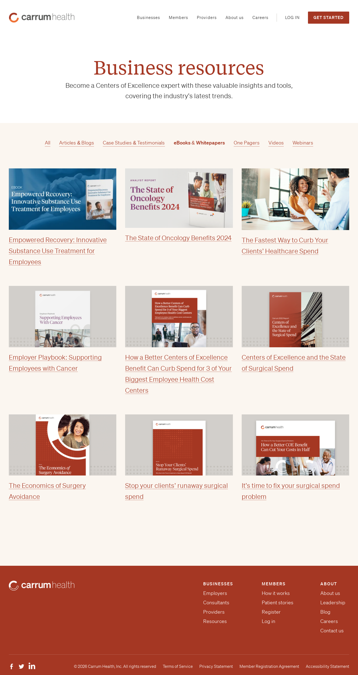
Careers (329, 621)
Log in (268, 621)
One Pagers (247, 143)
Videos (276, 143)
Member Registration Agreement (269, 666)
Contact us (332, 630)
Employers (215, 593)
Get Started (328, 17)
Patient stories (277, 602)
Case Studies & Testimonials (134, 143)
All (47, 143)
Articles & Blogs (76, 143)
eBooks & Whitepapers (199, 143)
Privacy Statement (216, 666)
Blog (325, 612)
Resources (215, 621)
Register (271, 612)
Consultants (216, 602)
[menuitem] (148, 18)
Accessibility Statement (327, 666)
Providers (214, 612)
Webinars (303, 143)
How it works (276, 593)
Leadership (332, 602)
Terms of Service (178, 666)
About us (330, 593)
